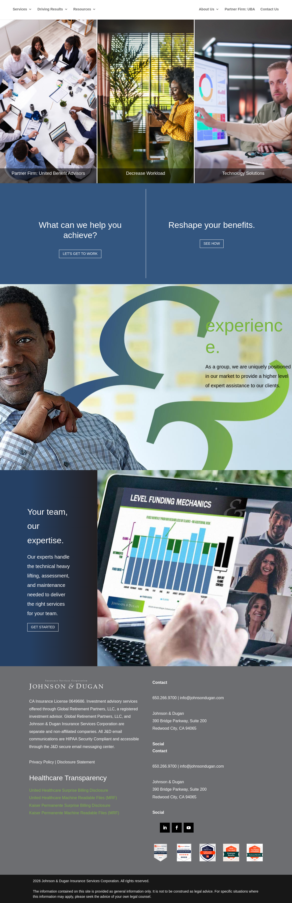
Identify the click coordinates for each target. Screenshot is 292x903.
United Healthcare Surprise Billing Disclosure (68, 790)
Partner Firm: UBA (241, 9)
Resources (80, 9)
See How (212, 243)
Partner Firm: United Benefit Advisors (48, 173)
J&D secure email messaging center (82, 747)
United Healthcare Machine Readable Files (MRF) (73, 798)
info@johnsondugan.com (202, 698)
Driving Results (48, 9)
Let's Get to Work (80, 254)
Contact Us (271, 9)
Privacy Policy (41, 762)
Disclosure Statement (76, 762)
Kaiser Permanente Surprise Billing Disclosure (69, 805)
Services (18, 9)
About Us (208, 9)
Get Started (43, 627)
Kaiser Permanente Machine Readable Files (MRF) (74, 813)
